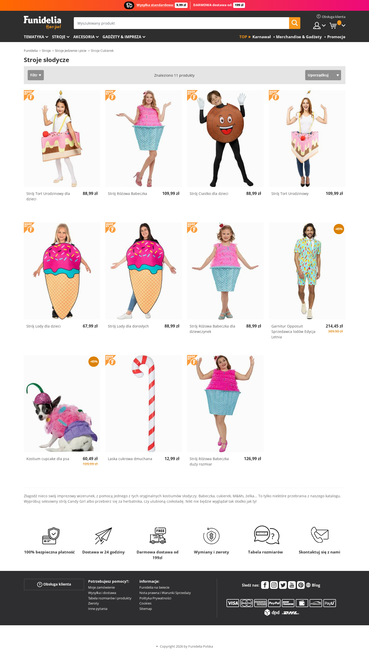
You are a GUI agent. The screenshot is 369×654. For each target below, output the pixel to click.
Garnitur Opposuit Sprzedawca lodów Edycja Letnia (293, 331)
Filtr (33, 75)
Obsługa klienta (54, 584)
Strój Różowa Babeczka (127, 193)
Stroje (58, 36)
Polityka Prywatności (155, 598)
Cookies (145, 603)
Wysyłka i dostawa (102, 592)
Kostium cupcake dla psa (47, 458)
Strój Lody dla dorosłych (128, 326)
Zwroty (93, 603)
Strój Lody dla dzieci (43, 326)
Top (243, 36)
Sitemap (145, 608)
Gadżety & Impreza (121, 36)
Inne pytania (97, 608)
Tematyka (34, 36)
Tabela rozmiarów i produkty (109, 598)
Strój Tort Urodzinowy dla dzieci (48, 196)
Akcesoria (84, 36)
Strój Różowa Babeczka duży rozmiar (209, 461)
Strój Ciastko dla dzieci (209, 193)
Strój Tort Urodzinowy (290, 193)
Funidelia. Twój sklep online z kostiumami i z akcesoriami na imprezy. (42, 22)
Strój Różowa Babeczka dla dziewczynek (212, 329)
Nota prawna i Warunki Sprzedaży (165, 592)
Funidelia (31, 50)
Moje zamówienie (101, 587)
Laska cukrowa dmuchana (130, 458)
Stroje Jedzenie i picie (70, 50)
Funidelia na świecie (154, 587)
